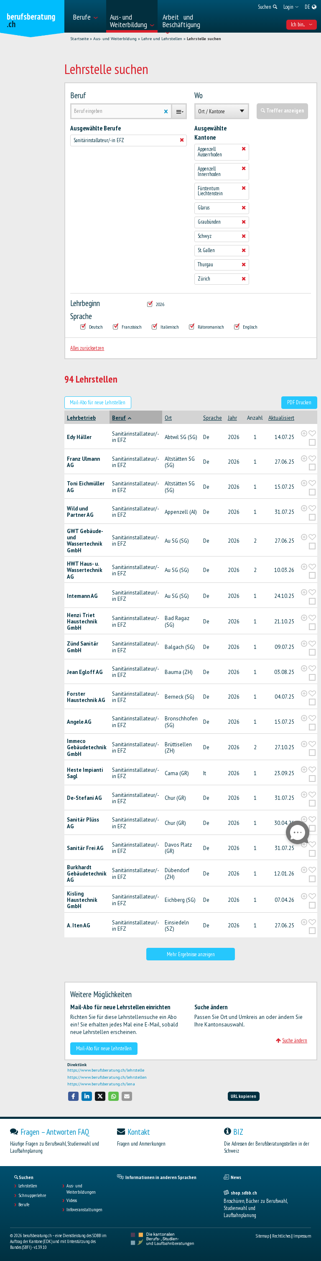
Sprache (81, 316)
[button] (73, 1096)
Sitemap (262, 1236)
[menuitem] (87, 16)
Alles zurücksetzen (87, 348)
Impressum (302, 1236)
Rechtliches (281, 1236)
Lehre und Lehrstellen (161, 38)
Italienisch (165, 327)
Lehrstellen (27, 1186)
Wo (198, 95)
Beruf (78, 95)
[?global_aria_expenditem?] (304, 433)
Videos (71, 1200)
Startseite (79, 38)
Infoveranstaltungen (84, 1209)
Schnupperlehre (32, 1195)
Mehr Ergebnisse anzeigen (191, 954)
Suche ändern (291, 1040)
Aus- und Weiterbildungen (81, 1189)
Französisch (127, 327)
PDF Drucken (299, 402)
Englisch (245, 327)
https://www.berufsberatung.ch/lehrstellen (107, 1077)
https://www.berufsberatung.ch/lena (101, 1084)
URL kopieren (243, 1096)
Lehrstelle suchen (204, 38)
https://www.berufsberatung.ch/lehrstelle (105, 1070)
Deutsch (91, 327)
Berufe (23, 1204)
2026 (155, 304)
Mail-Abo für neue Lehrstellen (97, 402)
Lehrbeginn (85, 303)
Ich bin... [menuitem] (301, 24)
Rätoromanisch (206, 327)
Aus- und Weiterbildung (115, 38)
